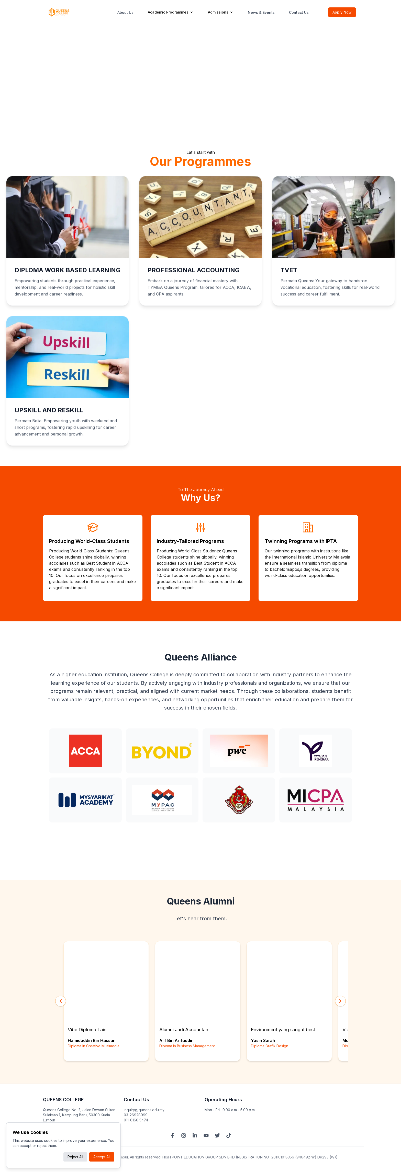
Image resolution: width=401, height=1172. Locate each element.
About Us (125, 12)
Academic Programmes (171, 12)
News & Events (261, 12)
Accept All (101, 1157)
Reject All (75, 1157)
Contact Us (299, 12)
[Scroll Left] (60, 1002)
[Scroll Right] (340, 1002)
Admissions (220, 12)
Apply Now (342, 12)
